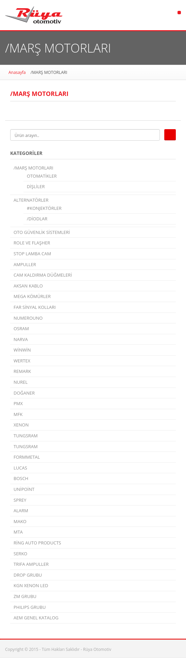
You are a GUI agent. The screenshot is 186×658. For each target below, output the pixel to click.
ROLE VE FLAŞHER (32, 243)
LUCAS (20, 468)
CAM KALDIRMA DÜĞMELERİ (43, 275)
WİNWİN (22, 350)
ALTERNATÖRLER (31, 200)
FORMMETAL (27, 457)
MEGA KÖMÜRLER (32, 296)
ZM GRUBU (25, 596)
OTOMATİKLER (42, 176)
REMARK (22, 371)
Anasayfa (17, 72)
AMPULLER (25, 264)
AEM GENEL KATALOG (36, 618)
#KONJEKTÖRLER (44, 208)
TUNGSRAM (26, 436)
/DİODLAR (37, 219)
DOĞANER (24, 393)
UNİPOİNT (24, 489)
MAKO (20, 521)
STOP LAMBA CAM (32, 254)
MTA (18, 532)
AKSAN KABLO (28, 286)
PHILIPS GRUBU (30, 607)
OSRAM (21, 328)
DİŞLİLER (36, 186)
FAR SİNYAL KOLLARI (35, 307)
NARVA (21, 339)
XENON (21, 425)
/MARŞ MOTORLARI (33, 168)
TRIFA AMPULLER (31, 564)
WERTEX (22, 361)
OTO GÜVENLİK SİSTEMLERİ (42, 232)
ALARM (21, 510)
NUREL (20, 382)
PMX (18, 403)
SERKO (20, 554)
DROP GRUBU (28, 575)
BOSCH (21, 478)
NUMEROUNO (28, 318)
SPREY (20, 500)
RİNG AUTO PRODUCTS (37, 543)
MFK (18, 414)
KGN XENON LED (31, 585)
